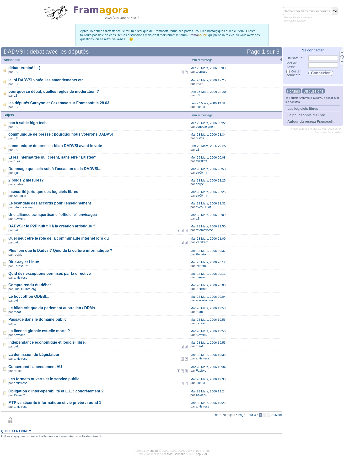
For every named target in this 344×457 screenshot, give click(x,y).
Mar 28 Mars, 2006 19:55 (208, 342)
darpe (200, 184)
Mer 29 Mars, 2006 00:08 (208, 157)
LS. (16, 72)
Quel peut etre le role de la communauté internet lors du (58, 238)
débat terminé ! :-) (24, 68)
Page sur (263, 51)
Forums (293, 91)
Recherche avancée (295, 20)
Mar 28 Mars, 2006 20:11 (208, 273)
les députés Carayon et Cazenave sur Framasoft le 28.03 (58, 103)
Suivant (276, 415)
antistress (20, 277)
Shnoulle (20, 196)
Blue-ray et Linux (23, 262)
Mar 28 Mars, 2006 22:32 (208, 203)
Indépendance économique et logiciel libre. (47, 342)
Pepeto (201, 254)
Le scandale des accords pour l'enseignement (49, 203)
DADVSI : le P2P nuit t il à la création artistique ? (51, 226)
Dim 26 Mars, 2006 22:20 (208, 92)
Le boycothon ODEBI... (28, 296)
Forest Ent (21, 266)
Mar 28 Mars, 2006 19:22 (208, 403)
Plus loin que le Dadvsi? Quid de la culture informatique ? (60, 250)
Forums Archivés (299, 97)
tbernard (202, 71)
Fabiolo (201, 323)
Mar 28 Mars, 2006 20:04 (208, 296)
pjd (16, 173)
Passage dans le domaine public (37, 319)
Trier (216, 415)
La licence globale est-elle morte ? (39, 331)
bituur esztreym (24, 207)
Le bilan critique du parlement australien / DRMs (51, 308)
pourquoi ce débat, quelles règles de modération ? (53, 91)
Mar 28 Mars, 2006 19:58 (208, 308)
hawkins (19, 218)
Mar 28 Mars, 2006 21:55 (208, 226)
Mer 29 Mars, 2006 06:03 (208, 68)
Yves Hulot (203, 207)
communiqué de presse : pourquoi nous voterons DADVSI (60, 134)
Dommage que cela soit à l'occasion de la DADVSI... (54, 169)
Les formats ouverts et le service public (43, 379)
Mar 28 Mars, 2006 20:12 (208, 262)
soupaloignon (205, 126)
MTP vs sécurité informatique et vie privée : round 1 (54, 403)
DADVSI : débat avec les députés (46, 51)
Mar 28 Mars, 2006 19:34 (208, 367)
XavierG (19, 395)
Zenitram (202, 242)
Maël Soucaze (176, 454)
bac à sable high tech (27, 123)
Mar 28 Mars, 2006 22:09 (208, 215)
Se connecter (313, 50)
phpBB (154, 450)
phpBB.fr (201, 454)
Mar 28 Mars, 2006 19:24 (208, 391)
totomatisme (204, 230)
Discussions (313, 91)
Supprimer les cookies (328, 132)
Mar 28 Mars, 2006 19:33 (208, 379)
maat (17, 312)
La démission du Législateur (33, 354)
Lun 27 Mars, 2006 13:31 (208, 103)
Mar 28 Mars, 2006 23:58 (208, 169)
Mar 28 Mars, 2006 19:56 (208, 319)
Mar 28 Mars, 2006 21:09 (208, 238)
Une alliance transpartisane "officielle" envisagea (52, 215)
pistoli (200, 138)
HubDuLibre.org (25, 289)
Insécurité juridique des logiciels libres (43, 192)
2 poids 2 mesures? (26, 180)
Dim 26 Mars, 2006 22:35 (208, 146)
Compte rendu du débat (29, 285)
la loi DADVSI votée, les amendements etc (46, 80)
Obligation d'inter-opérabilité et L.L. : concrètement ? (56, 391)
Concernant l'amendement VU (35, 367)
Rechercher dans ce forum (298, 17)
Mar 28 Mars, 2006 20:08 (208, 285)
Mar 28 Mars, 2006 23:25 (208, 180)
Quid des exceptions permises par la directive (49, 273)
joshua (200, 107)
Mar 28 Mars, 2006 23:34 (208, 134)
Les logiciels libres (302, 108)
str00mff (201, 161)
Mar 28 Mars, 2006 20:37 (208, 251)
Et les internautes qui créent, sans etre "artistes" (52, 157)
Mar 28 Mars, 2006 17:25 (208, 80)
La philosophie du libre (306, 115)
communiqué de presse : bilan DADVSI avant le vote (55, 146)
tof (15, 323)
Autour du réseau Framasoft (310, 121)
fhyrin (18, 161)
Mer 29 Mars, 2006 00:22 (208, 123)
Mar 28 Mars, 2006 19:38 (208, 355)
